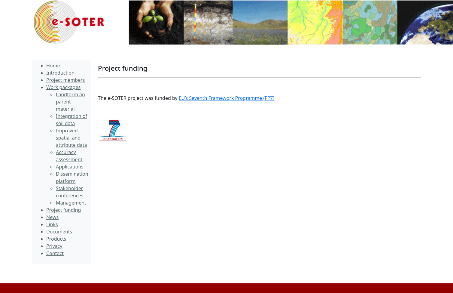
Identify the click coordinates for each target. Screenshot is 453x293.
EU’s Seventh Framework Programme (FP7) (226, 98)
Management (71, 202)
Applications (70, 166)
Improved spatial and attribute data (71, 137)
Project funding (122, 68)
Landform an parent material (70, 101)
